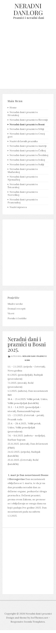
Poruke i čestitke (17, 318)
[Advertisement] (28, 56)
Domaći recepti (16, 308)
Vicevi (11, 313)
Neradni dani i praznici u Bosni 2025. (27, 344)
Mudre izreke (15, 303)
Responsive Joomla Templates (28, 621)
